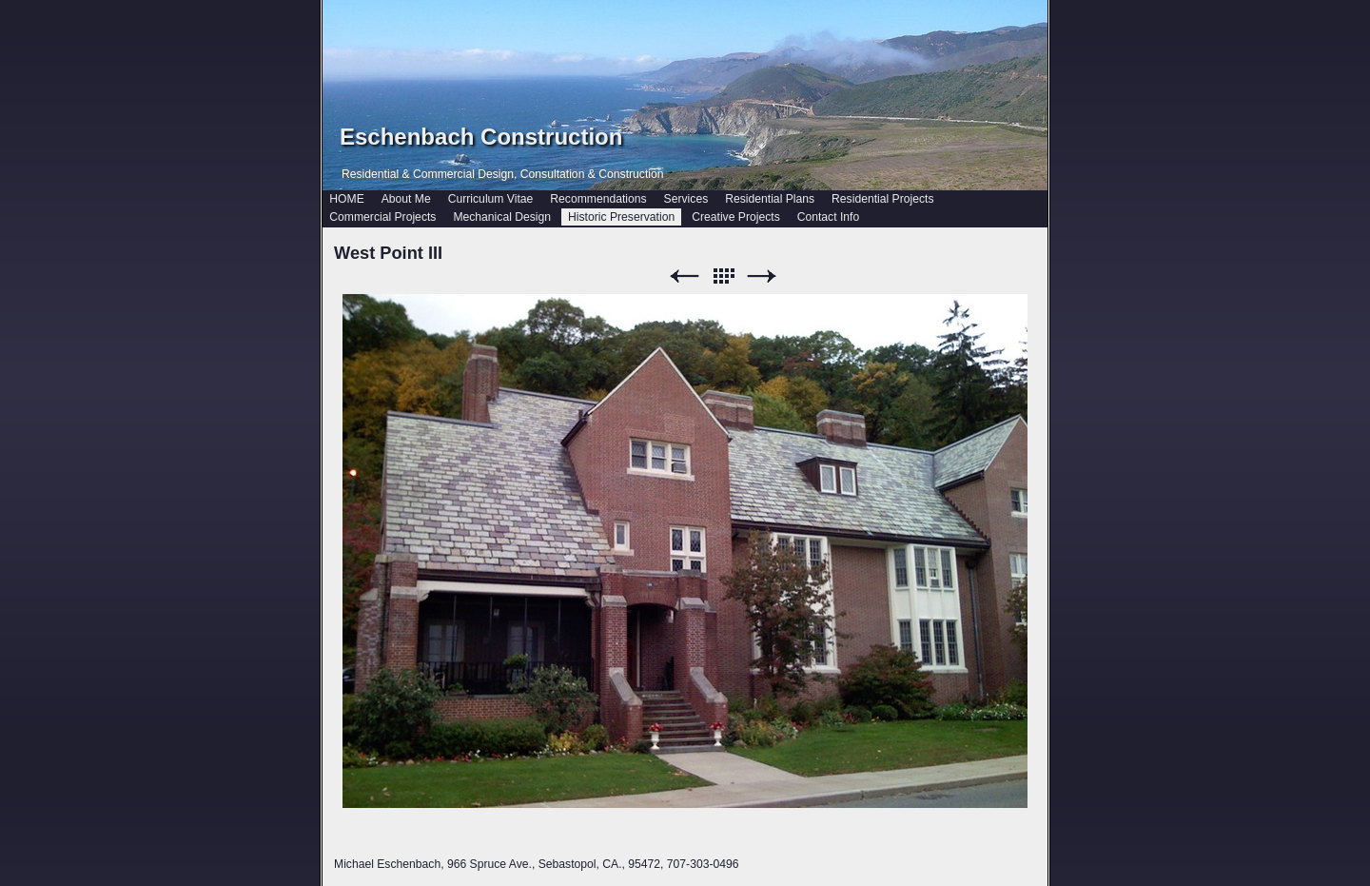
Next (762, 276)
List (723, 276)
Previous (684, 276)
